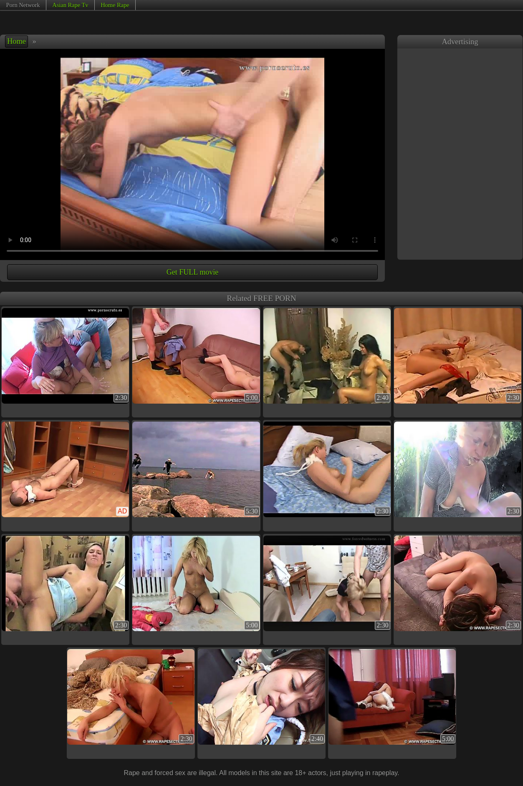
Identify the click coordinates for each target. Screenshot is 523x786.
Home (16, 41)
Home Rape (115, 5)
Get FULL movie (192, 272)
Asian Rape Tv (70, 5)
